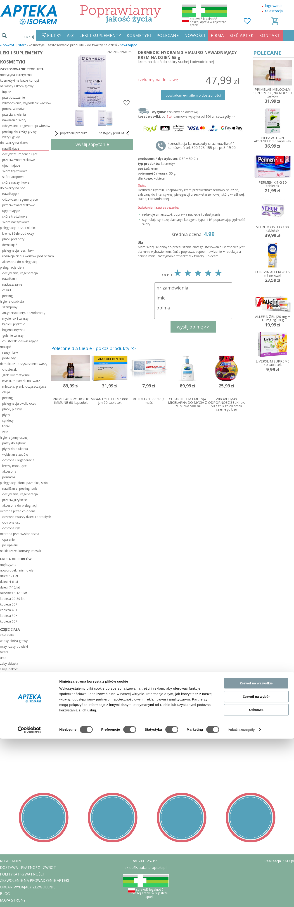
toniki (6, 426)
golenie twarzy (13, 335)
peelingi (7, 398)
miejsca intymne (12, 686)
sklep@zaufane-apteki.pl (145, 867)
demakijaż (9, 245)
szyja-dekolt (9, 669)
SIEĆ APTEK (242, 35)
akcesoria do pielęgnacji (19, 262)
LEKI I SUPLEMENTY (100, 35)
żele (5, 432)
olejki (6, 392)
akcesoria (9, 471)
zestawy (7, 711)
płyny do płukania (15, 449)
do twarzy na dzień (14, 143)
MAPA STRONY (13, 900)
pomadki (8, 477)
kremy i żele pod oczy (18, 233)
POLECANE (167, 35)
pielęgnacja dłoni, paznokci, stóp (24, 483)
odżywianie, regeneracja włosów (25, 126)
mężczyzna (8, 564)
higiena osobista (12, 301)
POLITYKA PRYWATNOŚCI (22, 874)
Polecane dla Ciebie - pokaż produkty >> (93, 348)
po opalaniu (10, 545)
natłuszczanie (12, 284)
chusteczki (9, 369)
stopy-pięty (8, 703)
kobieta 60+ (8, 621)
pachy (4, 675)
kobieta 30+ (8, 604)
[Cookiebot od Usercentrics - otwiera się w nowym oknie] (29, 800)
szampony (9, 307)
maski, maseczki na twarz (21, 381)
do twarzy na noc (12, 188)
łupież (6, 92)
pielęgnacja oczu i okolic (18, 228)
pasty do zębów (14, 443)
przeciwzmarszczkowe (18, 160)
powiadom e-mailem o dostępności (193, 95)
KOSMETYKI (139, 35)
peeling (7, 296)
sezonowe (8, 717)
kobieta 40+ (8, 610)
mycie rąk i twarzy (15, 318)
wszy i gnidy (11, 137)
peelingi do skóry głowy (19, 131)
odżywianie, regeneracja (20, 273)
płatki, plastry (12, 409)
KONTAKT (269, 35)
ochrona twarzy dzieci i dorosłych (25, 517)
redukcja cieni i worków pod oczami (25, 256)
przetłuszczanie (13, 97)
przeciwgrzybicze (14, 500)
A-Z (70, 35)
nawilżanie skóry (14, 120)
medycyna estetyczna (16, 75)
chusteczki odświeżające (20, 341)
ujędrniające (11, 165)
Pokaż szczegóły (241, 800)
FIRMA (217, 35)
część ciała (10, 629)
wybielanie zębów (15, 454)
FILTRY (54, 35)
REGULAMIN (10, 860)
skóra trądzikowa (14, 171)
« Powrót (7, 45)
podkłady (9, 358)
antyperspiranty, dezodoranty (23, 313)
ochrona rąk (11, 528)
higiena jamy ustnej (14, 437)
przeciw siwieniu (14, 114)
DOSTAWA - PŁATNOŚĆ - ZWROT (28, 867)
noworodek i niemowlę (16, 570)
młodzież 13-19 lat (13, 593)
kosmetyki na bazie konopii (20, 80)
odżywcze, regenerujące (20, 154)
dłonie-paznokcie (12, 697)
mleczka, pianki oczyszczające (24, 386)
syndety (8, 420)
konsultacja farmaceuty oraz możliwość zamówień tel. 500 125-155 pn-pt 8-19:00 (202, 145)
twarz (4, 652)
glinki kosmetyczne (16, 375)
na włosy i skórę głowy (16, 86)
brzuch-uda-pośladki (14, 692)
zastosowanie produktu (22, 69)
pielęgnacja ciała (12, 267)
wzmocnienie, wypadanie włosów (25, 103)
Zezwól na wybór (256, 767)
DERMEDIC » (188, 158)
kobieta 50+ (8, 615)
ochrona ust (11, 522)
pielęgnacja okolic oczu (19, 403)
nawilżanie (9, 279)
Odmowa (256, 780)
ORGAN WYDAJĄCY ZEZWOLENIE (27, 887)
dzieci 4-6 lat (9, 581)
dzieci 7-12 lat (10, 587)
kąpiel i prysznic (13, 324)
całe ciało (7, 635)
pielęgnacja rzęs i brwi (18, 250)
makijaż (5, 347)
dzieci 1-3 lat (9, 576)
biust (3, 680)
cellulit (6, 290)
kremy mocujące (14, 466)
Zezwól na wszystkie (256, 754)
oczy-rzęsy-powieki (14, 646)
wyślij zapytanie (92, 144)
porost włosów (13, 109)
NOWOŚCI (194, 35)
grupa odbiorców (16, 559)
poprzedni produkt (70, 133)
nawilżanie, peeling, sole (20, 488)
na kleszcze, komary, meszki (21, 551)
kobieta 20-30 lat (12, 598)
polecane (7, 723)
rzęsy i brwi (10, 352)
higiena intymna (13, 330)
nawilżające (128, 45)
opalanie (8, 539)
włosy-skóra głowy (14, 641)
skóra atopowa (13, 177)
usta (3, 658)
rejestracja (274, 10)
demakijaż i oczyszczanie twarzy (23, 364)
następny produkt (115, 133)
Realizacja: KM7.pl (279, 860)
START (22, 45)
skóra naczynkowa (15, 182)
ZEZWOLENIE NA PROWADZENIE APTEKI (34, 880)
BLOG (5, 893)
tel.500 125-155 (145, 860)
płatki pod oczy (13, 239)
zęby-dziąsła (9, 663)
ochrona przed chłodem (17, 511)
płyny (6, 415)
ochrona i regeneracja (18, 460)
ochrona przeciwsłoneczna (19, 534)
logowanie (273, 5)
